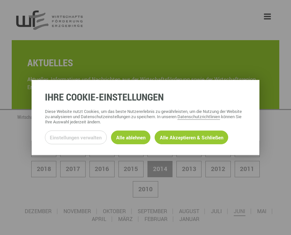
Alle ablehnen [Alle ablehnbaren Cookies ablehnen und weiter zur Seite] (131, 137)
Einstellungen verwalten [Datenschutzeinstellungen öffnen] (76, 137)
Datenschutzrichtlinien (198, 116)
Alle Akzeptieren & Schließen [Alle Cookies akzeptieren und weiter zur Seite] (191, 137)
